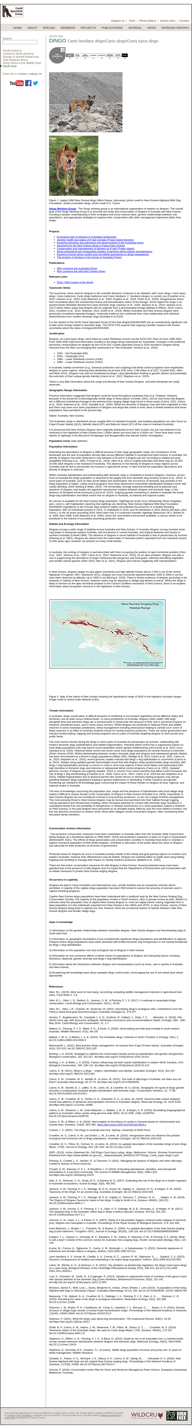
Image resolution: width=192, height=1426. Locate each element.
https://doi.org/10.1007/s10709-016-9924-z (121, 1124)
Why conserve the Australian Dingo (77, 268)
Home (17, 27)
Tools (132, 20)
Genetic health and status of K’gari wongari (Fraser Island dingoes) (95, 239)
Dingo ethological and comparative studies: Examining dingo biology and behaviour (104, 251)
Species (49, 27)
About (32, 27)
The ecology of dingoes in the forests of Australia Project (89, 257)
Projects (88, 27)
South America (12, 50)
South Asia (10, 66)
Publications (112, 27)
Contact (184, 20)
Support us (118, 20)
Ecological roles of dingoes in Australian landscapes (86, 236)
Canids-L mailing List (30, 73)
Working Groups (175, 27)
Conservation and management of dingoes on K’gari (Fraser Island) (95, 248)
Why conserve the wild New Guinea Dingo (81, 271)
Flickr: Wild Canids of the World (75, 282)
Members (68, 27)
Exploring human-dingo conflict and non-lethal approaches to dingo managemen (103, 254)
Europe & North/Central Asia (21, 56)
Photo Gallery (147, 20)
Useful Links (167, 20)
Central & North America (18, 53)
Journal (135, 27)
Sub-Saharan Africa (15, 59)
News (151, 27)
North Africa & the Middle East (22, 63)
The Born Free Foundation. (19, 1415)
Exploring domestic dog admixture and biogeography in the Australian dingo (100, 242)
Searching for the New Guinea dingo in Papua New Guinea (91, 245)
